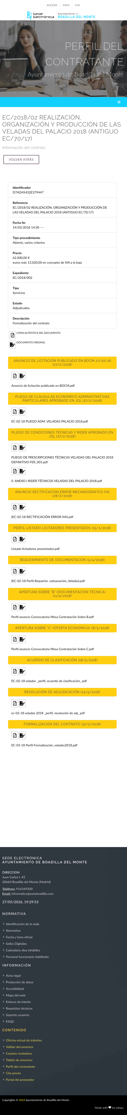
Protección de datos (20, 982)
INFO (66, 5)
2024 (22, 1100)
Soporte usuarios (17, 1015)
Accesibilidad (15, 989)
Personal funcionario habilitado (27, 957)
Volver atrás (21, 159)
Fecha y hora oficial (19, 937)
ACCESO (52, 5)
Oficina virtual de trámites (24, 1040)
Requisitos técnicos (19, 1008)
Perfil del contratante (20, 1066)
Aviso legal (13, 975)
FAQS (10, 1021)
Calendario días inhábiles (23, 950)
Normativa (13, 930)
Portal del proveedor (20, 1080)
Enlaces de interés (18, 1002)
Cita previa (13, 1073)
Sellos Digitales (16, 943)
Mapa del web (15, 995)
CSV (77, 5)
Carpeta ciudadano (19, 1053)
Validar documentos (19, 1047)
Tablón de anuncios (19, 1060)
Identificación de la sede (22, 924)
